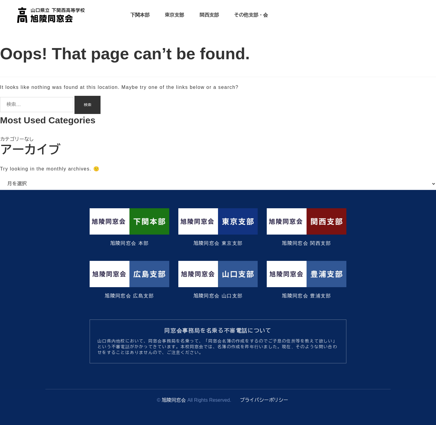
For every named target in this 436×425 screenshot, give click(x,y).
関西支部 (209, 15)
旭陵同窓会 (174, 400)
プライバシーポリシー (264, 400)
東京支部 (174, 15)
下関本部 (140, 15)
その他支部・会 (251, 15)
